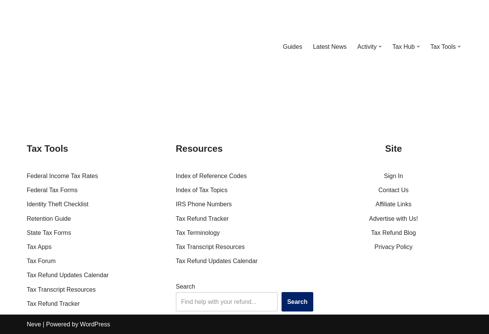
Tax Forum (41, 261)
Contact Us (393, 190)
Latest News (330, 46)
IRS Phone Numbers (204, 204)
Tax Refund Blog (393, 233)
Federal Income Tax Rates (62, 176)
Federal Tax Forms (52, 190)
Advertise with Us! (393, 218)
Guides (292, 46)
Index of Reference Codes (211, 176)
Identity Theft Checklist (58, 204)
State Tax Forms (49, 233)
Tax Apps (39, 247)
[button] (380, 46)
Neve (34, 324)
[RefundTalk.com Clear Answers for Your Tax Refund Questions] (66, 46)
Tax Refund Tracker (53, 303)
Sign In (393, 176)
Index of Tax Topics (202, 190)
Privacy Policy (393, 247)
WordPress (95, 324)
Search (185, 286)
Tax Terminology (198, 233)
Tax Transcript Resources (61, 289)
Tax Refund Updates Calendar (67, 275)
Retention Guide (49, 218)
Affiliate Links (393, 204)
